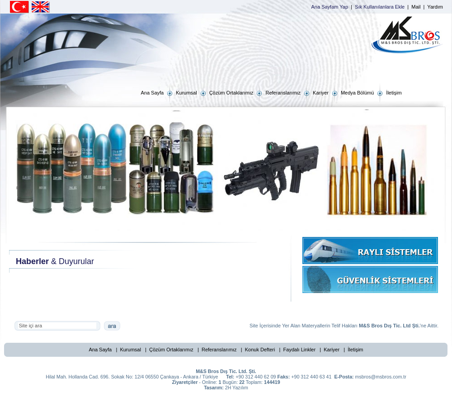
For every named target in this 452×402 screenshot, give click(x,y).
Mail (415, 6)
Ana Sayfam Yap (329, 6)
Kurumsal (130, 349)
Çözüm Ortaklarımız (171, 349)
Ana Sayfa (100, 349)
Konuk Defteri (260, 349)
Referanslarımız (219, 349)
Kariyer (331, 349)
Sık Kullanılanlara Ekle (380, 6)
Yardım (435, 6)
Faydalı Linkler (299, 349)
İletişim (355, 349)
